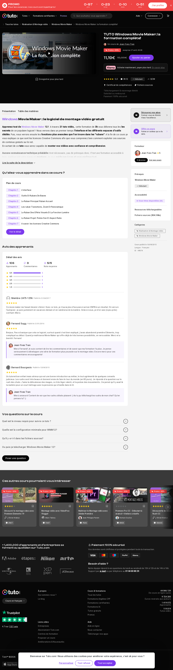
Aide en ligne (94, 626)
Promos (63, 16)
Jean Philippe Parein (90, 518)
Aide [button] (90, 622)
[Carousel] (86, 507)
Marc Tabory (50, 518)
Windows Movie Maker (62, 24)
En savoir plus (158, 67)
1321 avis (13, 626)
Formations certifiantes (99, 603)
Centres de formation (48, 634)
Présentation (9, 111)
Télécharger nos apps (98, 634)
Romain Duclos (125, 518)
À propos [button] (42, 591)
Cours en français (15, 601)
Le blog (41, 599)
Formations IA (94, 607)
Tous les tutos (12, 24)
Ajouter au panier (141, 57)
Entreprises (43, 626)
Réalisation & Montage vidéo (35, 24)
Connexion (154, 16)
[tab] (9, 111)
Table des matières (28, 111)
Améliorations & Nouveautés (51, 642)
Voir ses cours (155, 160)
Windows (10, 119)
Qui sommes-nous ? (47, 595)
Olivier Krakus (14, 518)
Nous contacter (95, 630)
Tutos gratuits (94, 611)
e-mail (103, 571)
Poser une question (15, 458)
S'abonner (141, 160)
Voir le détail (15, 232)
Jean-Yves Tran (126, 44)
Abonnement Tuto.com (48, 630)
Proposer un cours (46, 638)
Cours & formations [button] (97, 591)
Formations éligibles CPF (99, 599)
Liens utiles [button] (43, 622)
